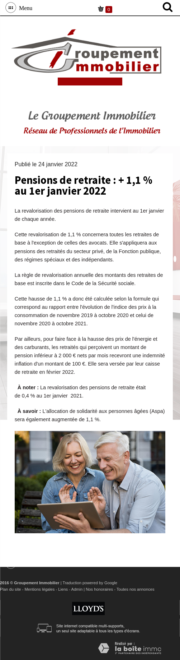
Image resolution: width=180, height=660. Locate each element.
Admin (76, 589)
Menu (24, 7)
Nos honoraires (99, 589)
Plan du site (10, 589)
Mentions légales (39, 589)
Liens (63, 589)
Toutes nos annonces (136, 589)
